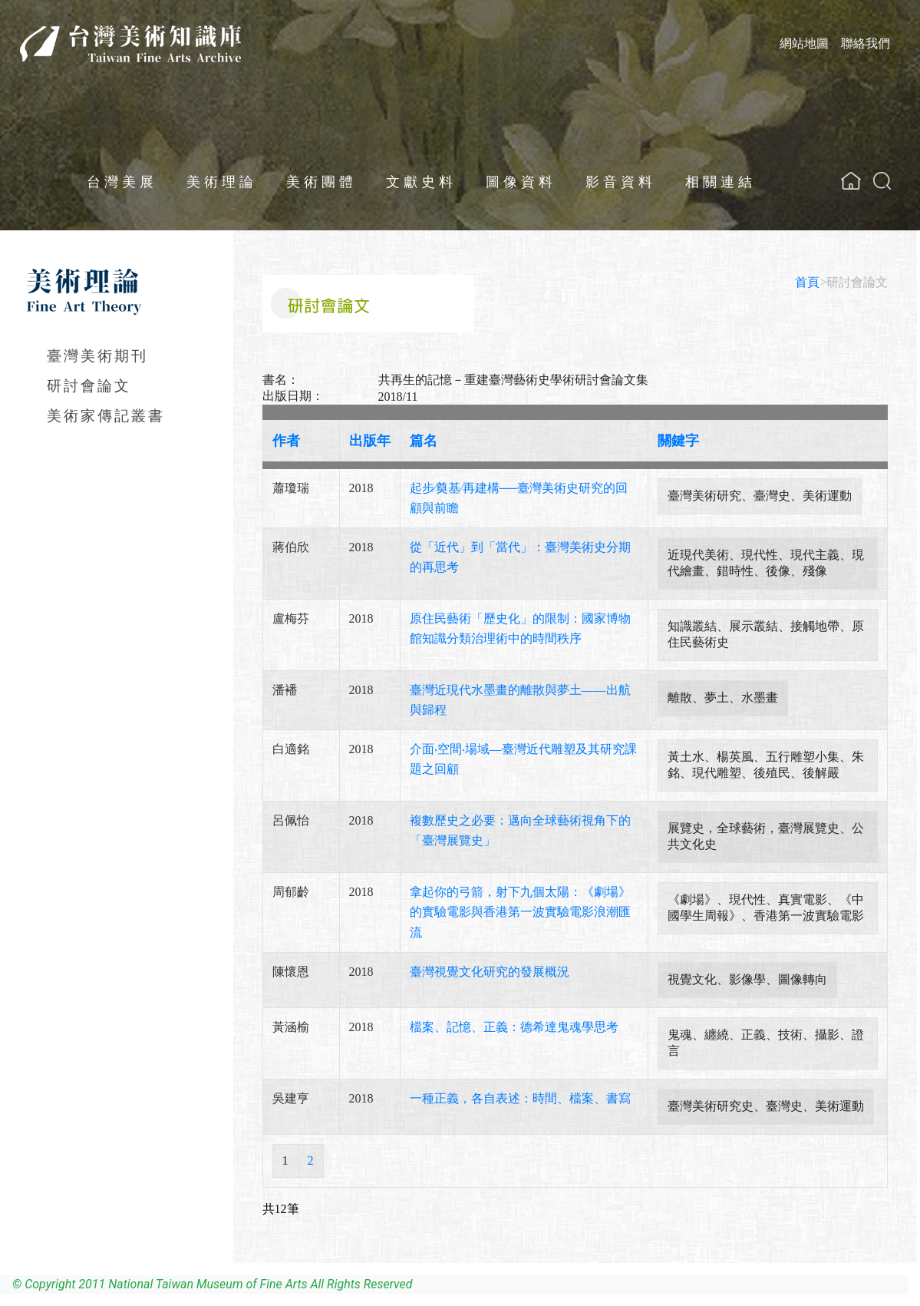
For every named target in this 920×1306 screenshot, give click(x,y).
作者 (286, 440)
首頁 (807, 282)
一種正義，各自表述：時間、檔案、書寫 (520, 1098)
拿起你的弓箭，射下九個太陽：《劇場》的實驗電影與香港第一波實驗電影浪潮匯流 (520, 911)
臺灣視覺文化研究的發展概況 (489, 971)
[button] (882, 181)
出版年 (370, 440)
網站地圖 (804, 43)
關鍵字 (678, 440)
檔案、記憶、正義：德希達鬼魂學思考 (514, 1026)
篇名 (423, 440)
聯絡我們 (865, 43)
